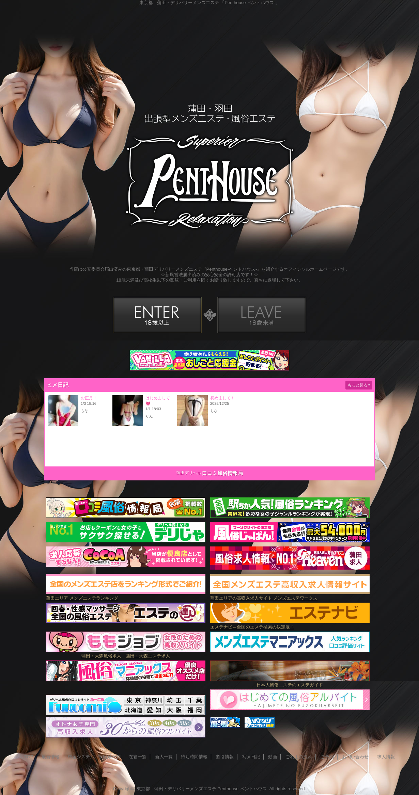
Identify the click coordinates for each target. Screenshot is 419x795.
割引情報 (225, 756)
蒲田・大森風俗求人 (101, 655)
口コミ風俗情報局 (222, 473)
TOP (28, 756)
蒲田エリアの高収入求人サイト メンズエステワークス (290, 595)
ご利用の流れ (298, 756)
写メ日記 (251, 756)
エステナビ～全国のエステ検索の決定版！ (290, 624)
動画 (272, 756)
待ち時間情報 (194, 756)
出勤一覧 (112, 756)
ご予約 (327, 756)
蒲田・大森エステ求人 (148, 655)
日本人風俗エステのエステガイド (290, 684)
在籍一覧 (137, 756)
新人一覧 (164, 756)
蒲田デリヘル (188, 473)
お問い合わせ (355, 756)
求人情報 (386, 756)
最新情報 (50, 756)
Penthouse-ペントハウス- (242, 788)
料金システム (81, 756)
